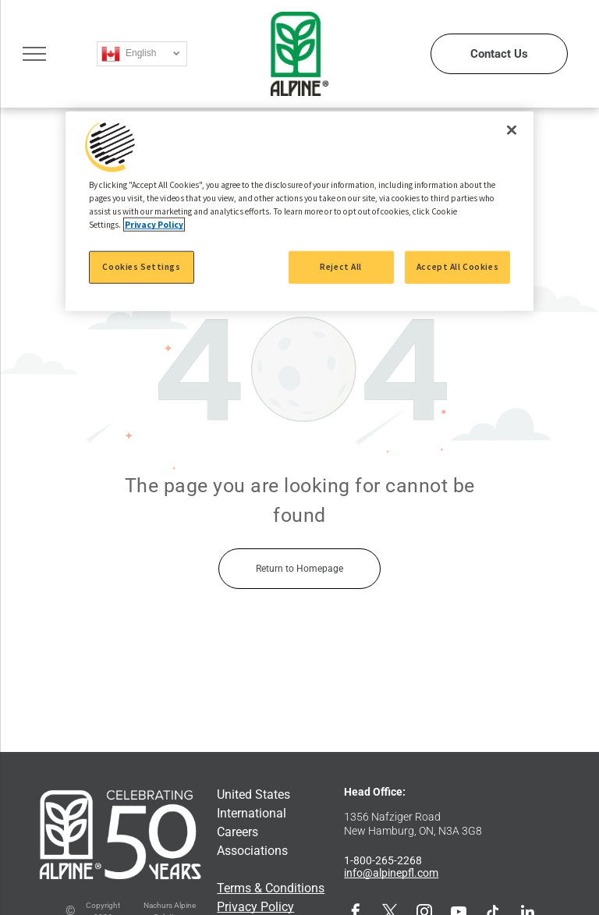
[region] (299, 211)
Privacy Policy (255, 906)
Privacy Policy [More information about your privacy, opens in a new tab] (154, 224)
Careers (237, 832)
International (251, 813)
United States (253, 794)
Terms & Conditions (270, 888)
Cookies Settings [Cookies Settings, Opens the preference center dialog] (141, 266)
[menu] (34, 54)
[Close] (511, 130)
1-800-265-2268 (383, 860)
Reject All (341, 266)
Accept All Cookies (457, 266)
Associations (252, 850)
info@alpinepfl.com (391, 873)
